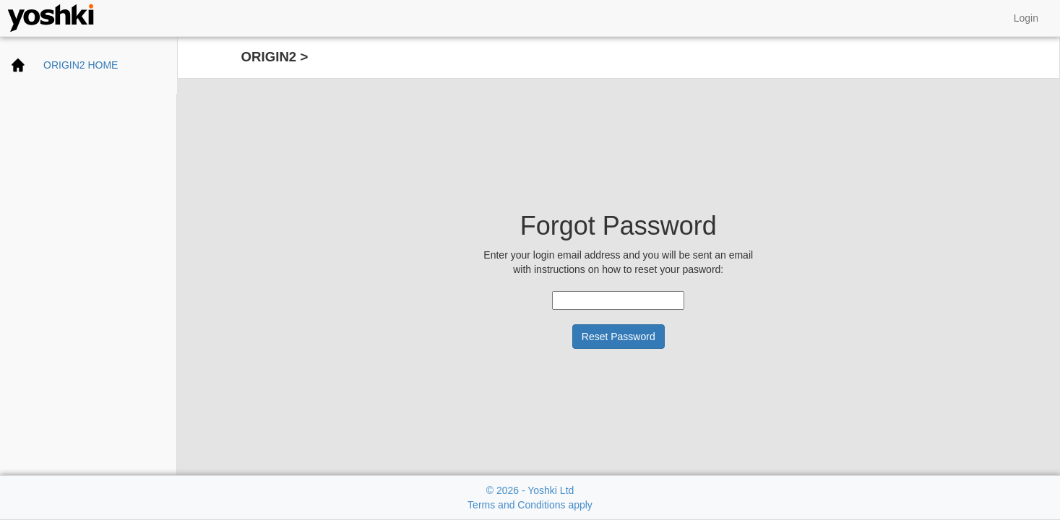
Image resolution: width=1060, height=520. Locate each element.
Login (1026, 18)
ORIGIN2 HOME (80, 65)
